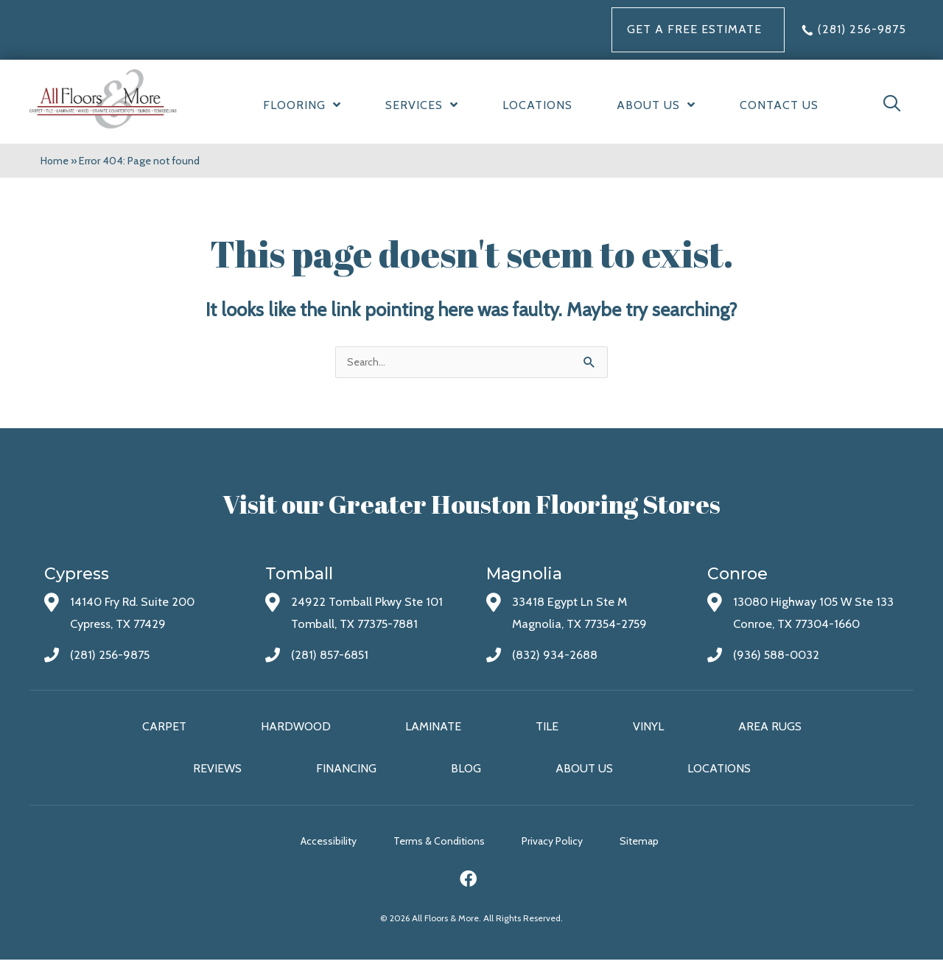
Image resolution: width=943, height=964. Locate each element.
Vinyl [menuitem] (648, 728)
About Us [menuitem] (584, 771)
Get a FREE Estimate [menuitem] (694, 29)
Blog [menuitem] (466, 771)
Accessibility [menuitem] (318, 844)
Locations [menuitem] (719, 771)
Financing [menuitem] (346, 771)
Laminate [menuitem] (433, 728)
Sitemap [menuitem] (661, 844)
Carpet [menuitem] (164, 728)
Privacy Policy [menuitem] (563, 844)
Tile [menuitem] (547, 728)
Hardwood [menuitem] (296, 728)
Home (55, 160)
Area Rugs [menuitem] (770, 728)
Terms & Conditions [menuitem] (439, 844)
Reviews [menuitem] (217, 771)
